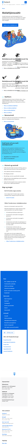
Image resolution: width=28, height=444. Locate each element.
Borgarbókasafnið (7, 339)
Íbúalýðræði (6, 292)
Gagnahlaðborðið (7, 349)
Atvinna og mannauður (9, 305)
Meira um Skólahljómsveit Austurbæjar (12, 68)
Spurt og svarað (14, 422)
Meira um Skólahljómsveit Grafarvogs (12, 90)
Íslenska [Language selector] (4, 333)
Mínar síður (11, 332)
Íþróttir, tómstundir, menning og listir (12, 290)
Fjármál (5, 307)
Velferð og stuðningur (8, 286)
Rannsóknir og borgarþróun (10, 322)
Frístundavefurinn (7, 346)
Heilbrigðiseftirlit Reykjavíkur (10, 320)
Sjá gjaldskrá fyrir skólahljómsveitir (11, 156)
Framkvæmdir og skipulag (9, 283)
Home (2, 4)
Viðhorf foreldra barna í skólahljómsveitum (15, 241)
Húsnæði (6, 316)
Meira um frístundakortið (9, 158)
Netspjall (14, 418)
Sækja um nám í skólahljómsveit (10, 25)
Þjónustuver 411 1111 (14, 431)
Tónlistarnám (18, 4)
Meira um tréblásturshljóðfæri (10, 108)
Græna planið (7, 310)
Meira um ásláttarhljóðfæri (9, 110)
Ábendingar (14, 435)
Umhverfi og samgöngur (9, 288)
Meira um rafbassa (8, 112)
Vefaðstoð (14, 414)
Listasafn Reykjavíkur (7, 351)
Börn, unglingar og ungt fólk (11, 4)
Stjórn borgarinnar (8, 298)
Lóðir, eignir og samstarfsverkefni (11, 327)
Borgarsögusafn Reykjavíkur (9, 342)
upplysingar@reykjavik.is (14, 426)
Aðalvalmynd (26, 2)
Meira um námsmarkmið (9, 121)
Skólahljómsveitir (23, 4)
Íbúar (5, 4)
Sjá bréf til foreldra (10, 197)
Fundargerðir (7, 303)
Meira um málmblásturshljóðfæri (11, 105)
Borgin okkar (6, 344)
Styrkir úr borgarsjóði (8, 325)
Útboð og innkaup (8, 318)
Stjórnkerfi (6, 301)
